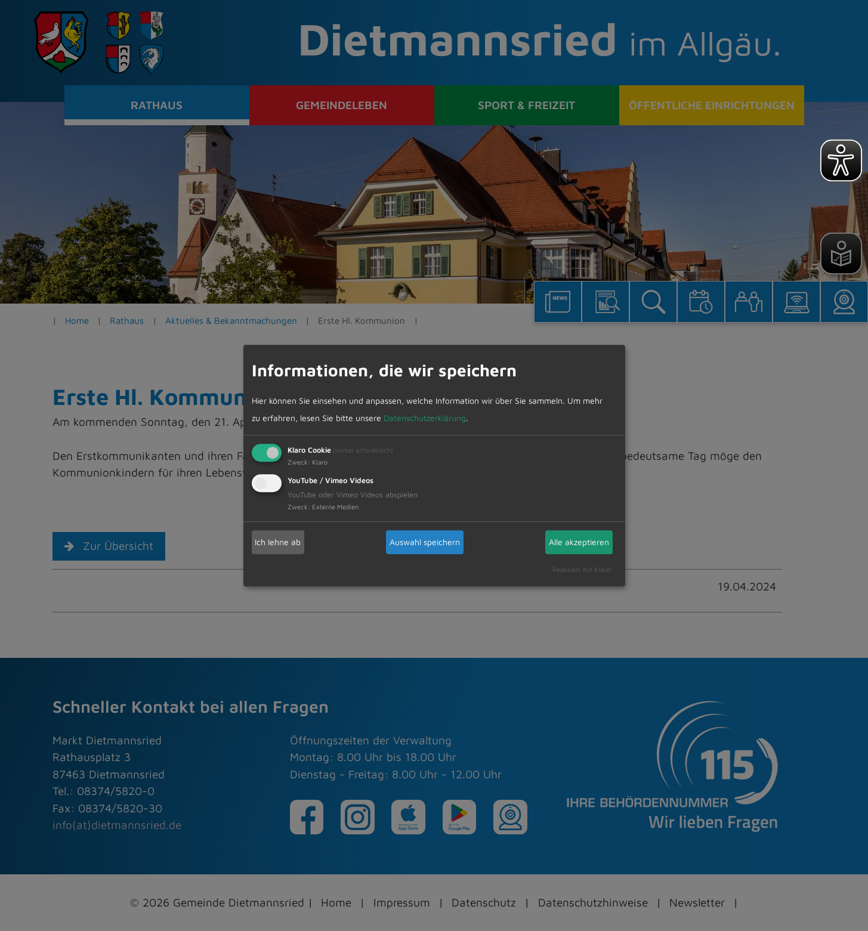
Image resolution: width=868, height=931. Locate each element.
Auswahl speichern (425, 542)
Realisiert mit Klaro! (582, 569)
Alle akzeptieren (579, 542)
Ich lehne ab (278, 542)
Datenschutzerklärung (425, 418)
